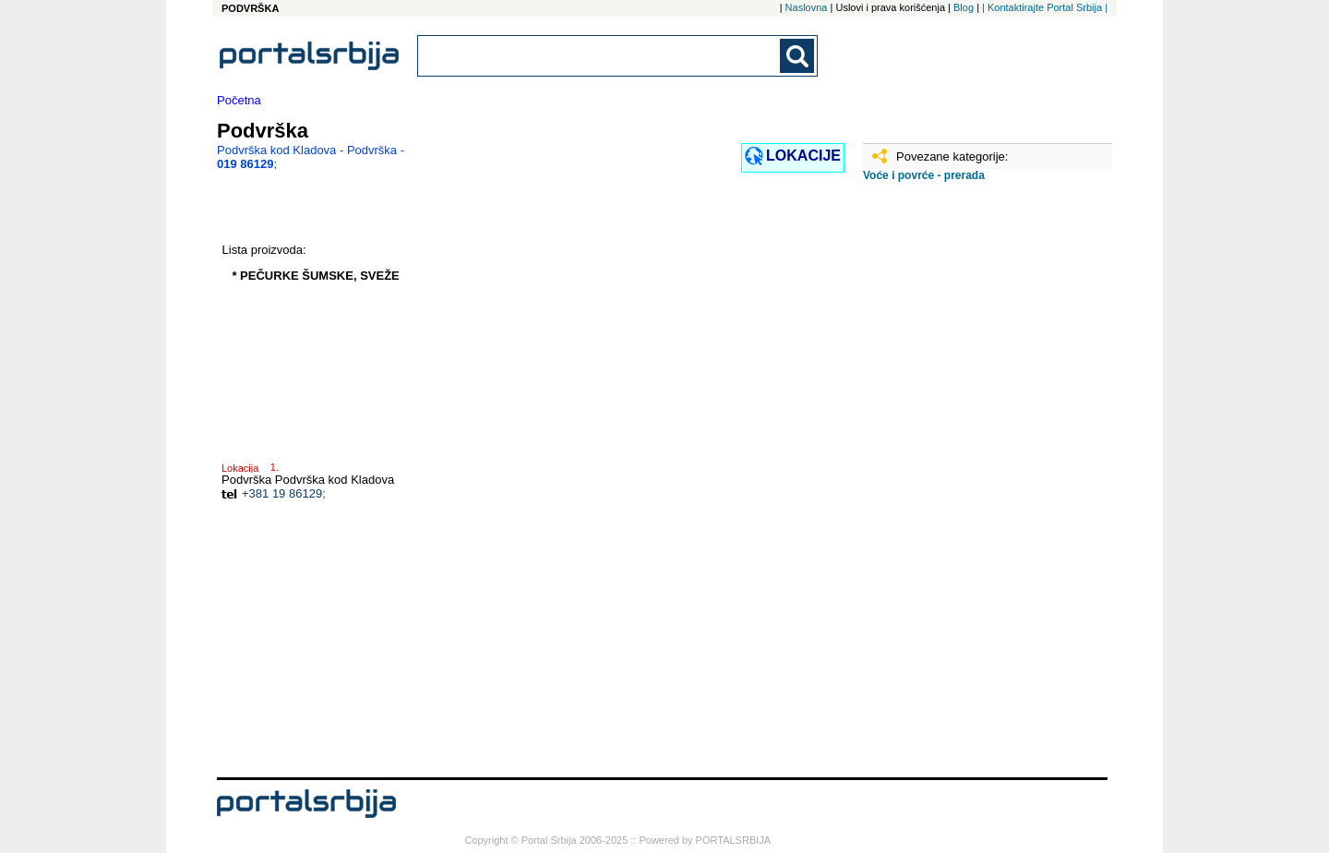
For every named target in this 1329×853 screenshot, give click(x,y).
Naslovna (806, 7)
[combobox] (600, 56)
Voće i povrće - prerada (924, 175)
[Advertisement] (955, 486)
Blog (963, 7)
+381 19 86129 (282, 493)
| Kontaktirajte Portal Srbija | (1045, 7)
